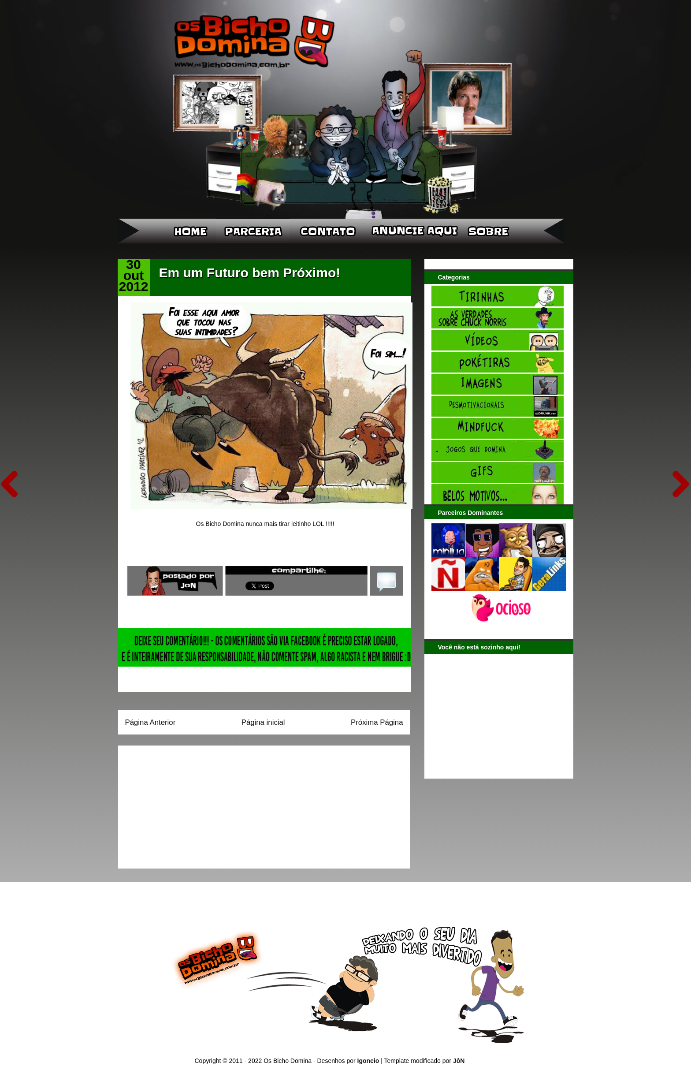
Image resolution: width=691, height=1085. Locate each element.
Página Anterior (150, 722)
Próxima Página (377, 722)
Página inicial (263, 722)
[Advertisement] (180, 804)
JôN (458, 1060)
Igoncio (368, 1060)
